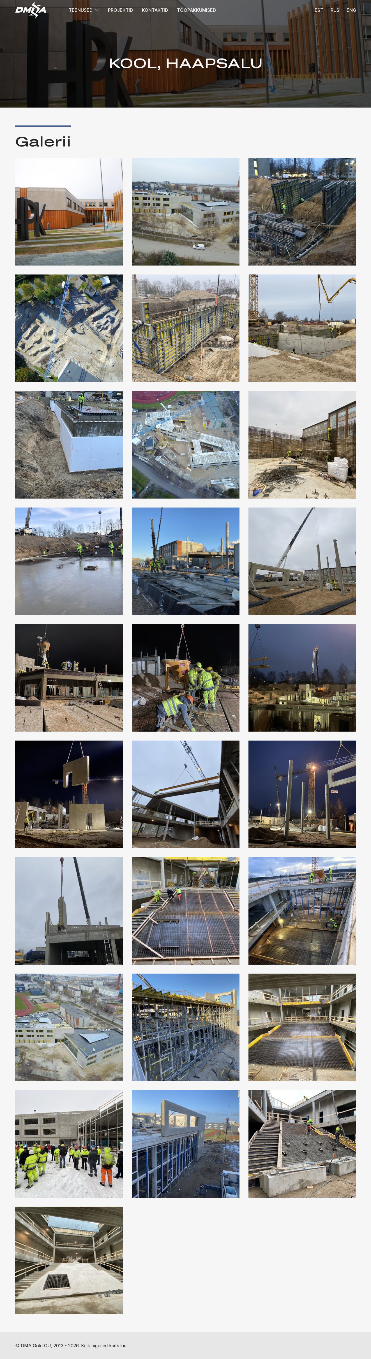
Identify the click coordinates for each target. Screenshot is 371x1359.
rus (335, 10)
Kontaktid (155, 10)
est (319, 10)
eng (351, 10)
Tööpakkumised (196, 10)
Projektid (120, 10)
